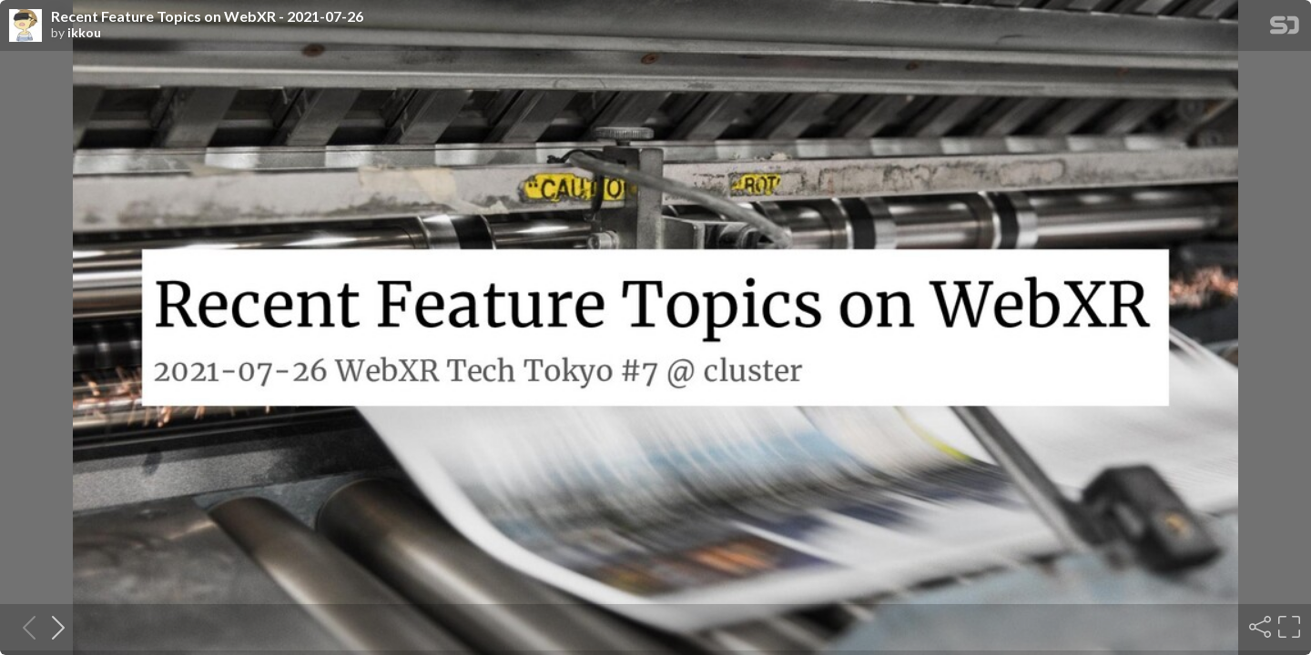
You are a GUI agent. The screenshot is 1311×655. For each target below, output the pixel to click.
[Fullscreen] (1287, 626)
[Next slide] (52, 626)
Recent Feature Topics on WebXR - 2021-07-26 (207, 16)
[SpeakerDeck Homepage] (1284, 28)
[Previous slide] (23, 626)
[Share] (1258, 626)
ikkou (84, 32)
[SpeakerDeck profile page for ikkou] (25, 26)
